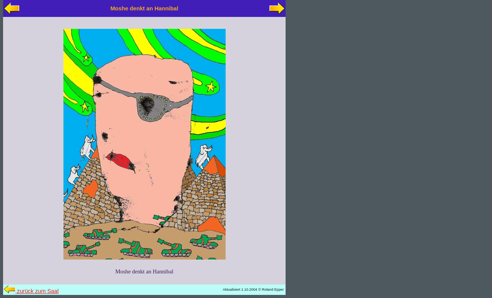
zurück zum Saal (31, 291)
